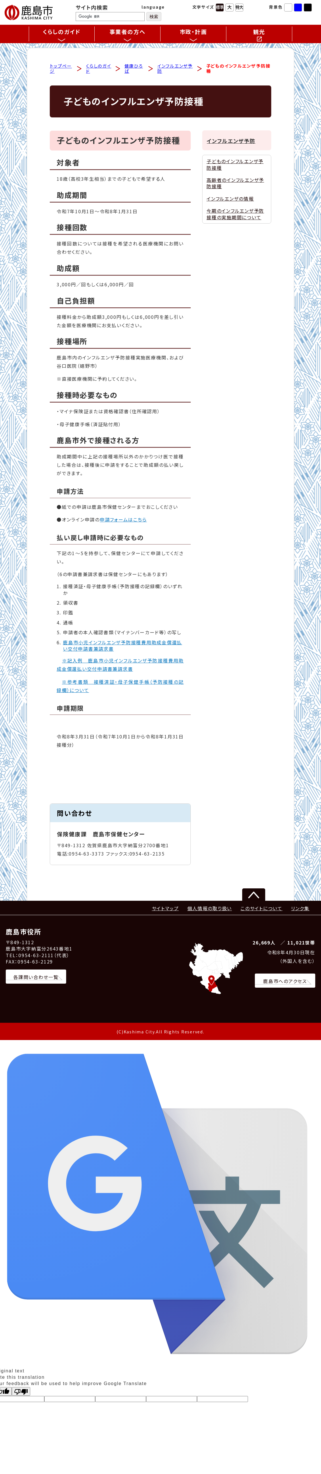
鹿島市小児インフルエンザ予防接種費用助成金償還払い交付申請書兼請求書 (122, 646)
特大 (239, 7)
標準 (220, 7)
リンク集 (300, 909)
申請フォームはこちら (123, 520)
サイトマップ (165, 909)
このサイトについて (261, 909)
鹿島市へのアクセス (285, 982)
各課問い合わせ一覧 (36, 978)
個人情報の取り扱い (209, 909)
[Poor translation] (21, 1392)
